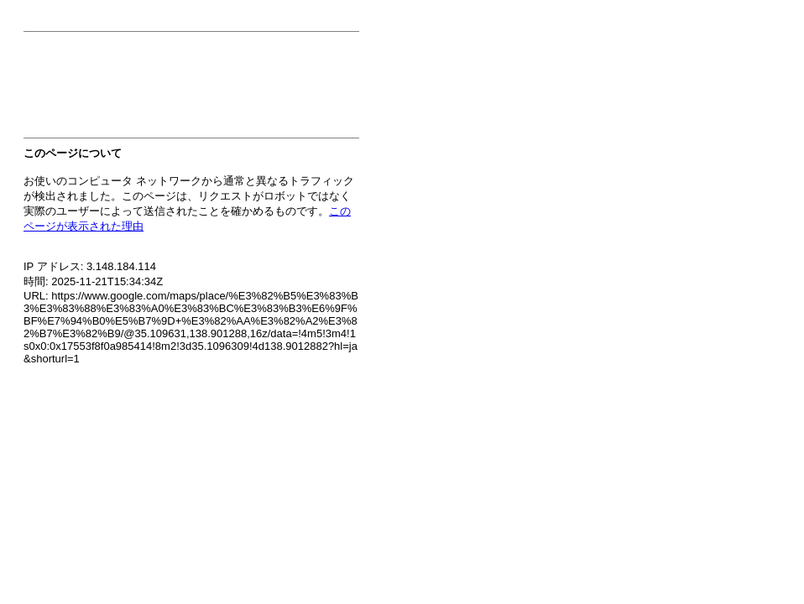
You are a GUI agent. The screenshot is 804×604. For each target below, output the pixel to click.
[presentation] (151, 89)
